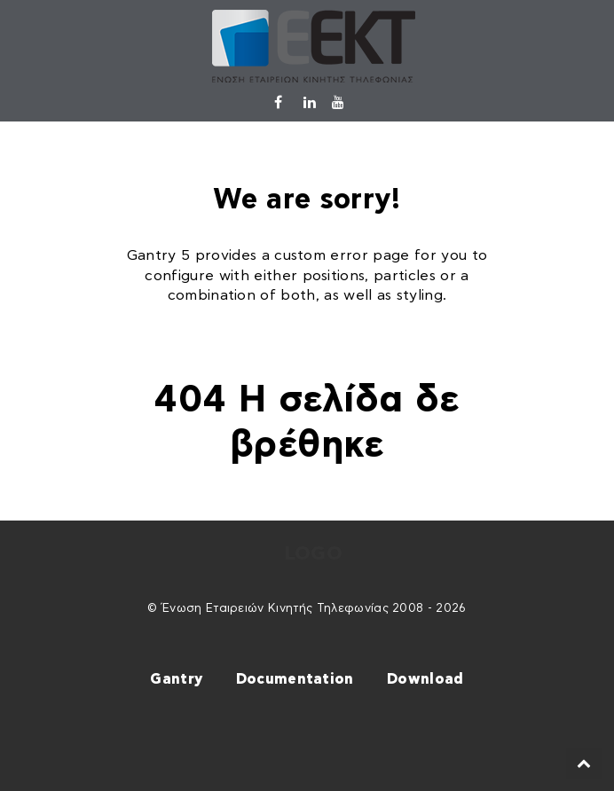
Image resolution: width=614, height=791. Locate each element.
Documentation (295, 679)
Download (425, 679)
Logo (313, 553)
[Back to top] (584, 763)
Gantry (176, 679)
